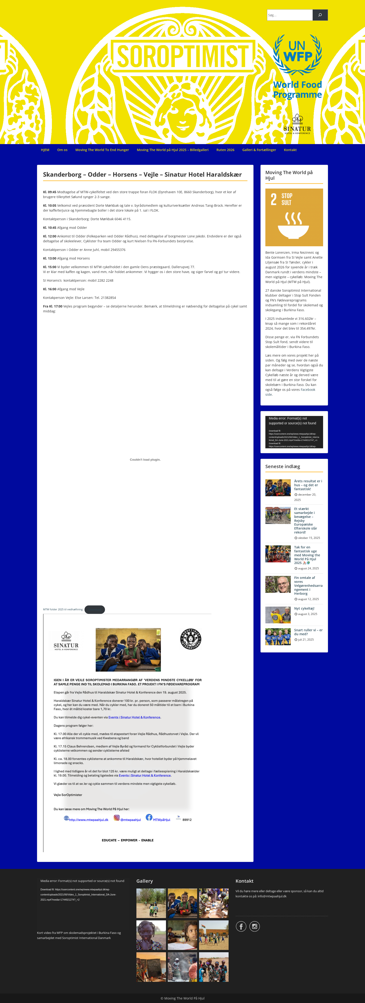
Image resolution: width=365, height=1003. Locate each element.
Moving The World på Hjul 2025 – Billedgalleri (173, 150)
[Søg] (320, 15)
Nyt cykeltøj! (304, 608)
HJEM (45, 150)
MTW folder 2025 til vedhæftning (63, 609)
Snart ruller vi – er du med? (308, 632)
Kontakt (290, 150)
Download (94, 609)
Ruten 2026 (225, 150)
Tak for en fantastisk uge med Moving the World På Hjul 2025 (307, 555)
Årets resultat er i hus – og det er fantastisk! (308, 485)
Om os (62, 150)
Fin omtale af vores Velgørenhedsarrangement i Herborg (308, 585)
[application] (294, 432)
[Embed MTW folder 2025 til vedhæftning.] (145, 459)
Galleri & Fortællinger (259, 150)
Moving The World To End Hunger (102, 150)
